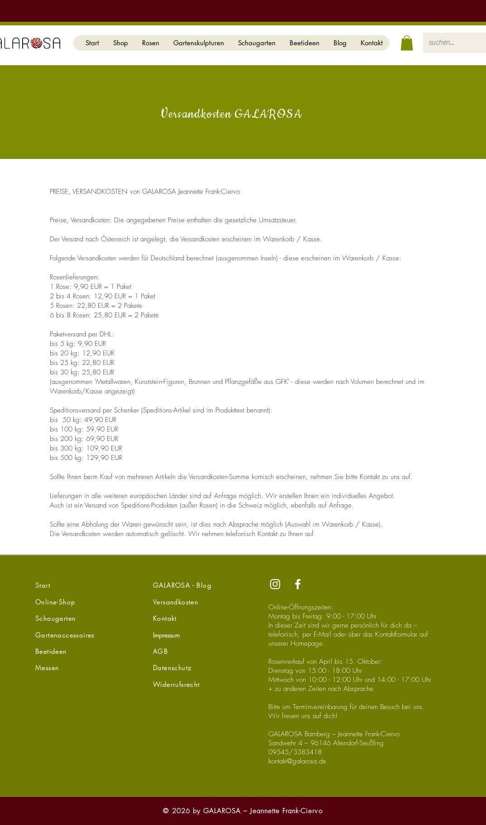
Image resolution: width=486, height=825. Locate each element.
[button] (120, 43)
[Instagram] (275, 584)
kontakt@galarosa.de (297, 761)
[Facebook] (298, 584)
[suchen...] (450, 43)
